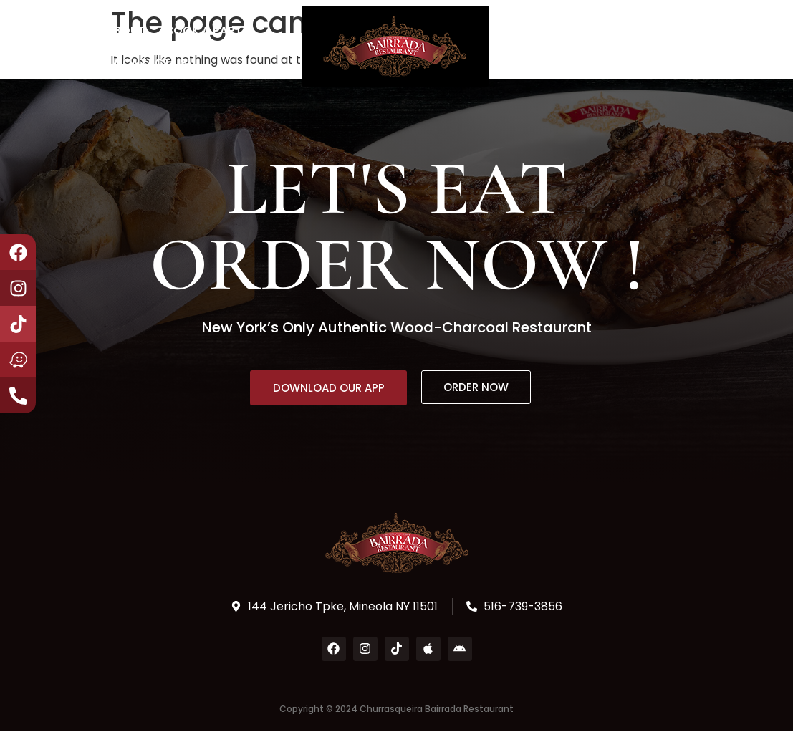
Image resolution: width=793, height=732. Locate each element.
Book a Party (207, 30)
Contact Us (151, 62)
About (125, 30)
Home (68, 30)
